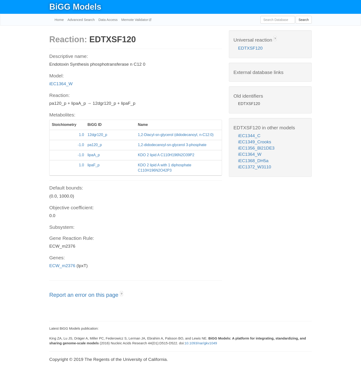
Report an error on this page (84, 295)
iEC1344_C (249, 135)
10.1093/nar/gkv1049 (201, 343)
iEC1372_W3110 (254, 166)
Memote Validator (135, 20)
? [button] (121, 294)
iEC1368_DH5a (253, 160)
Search (304, 20)
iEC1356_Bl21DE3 (256, 148)
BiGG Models (75, 6)
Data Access (107, 20)
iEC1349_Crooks (254, 141)
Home (59, 20)
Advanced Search (81, 20)
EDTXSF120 (250, 48)
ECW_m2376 (62, 265)
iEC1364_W (61, 83)
